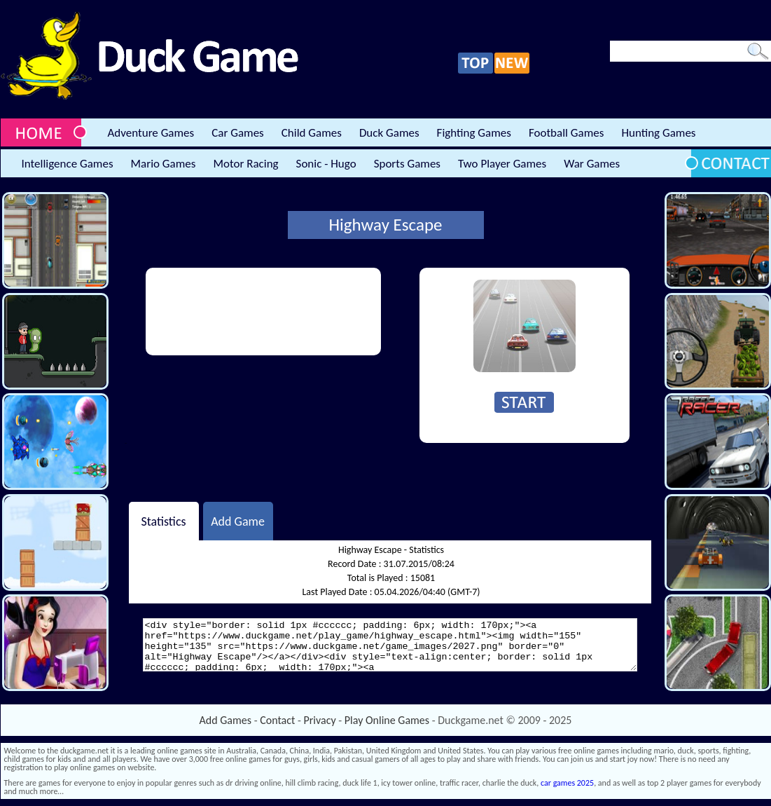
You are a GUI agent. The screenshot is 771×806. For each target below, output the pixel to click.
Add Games (225, 720)
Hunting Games (658, 132)
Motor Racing (245, 163)
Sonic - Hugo (326, 163)
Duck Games (389, 132)
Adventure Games (151, 132)
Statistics (163, 521)
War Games (592, 163)
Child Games (312, 132)
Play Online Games (387, 720)
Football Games (566, 132)
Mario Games (163, 163)
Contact (277, 720)
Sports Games (407, 163)
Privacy (320, 720)
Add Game (238, 521)
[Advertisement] (204, 311)
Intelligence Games (67, 163)
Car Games (237, 132)
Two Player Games (502, 163)
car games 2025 (567, 783)
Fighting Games (474, 132)
